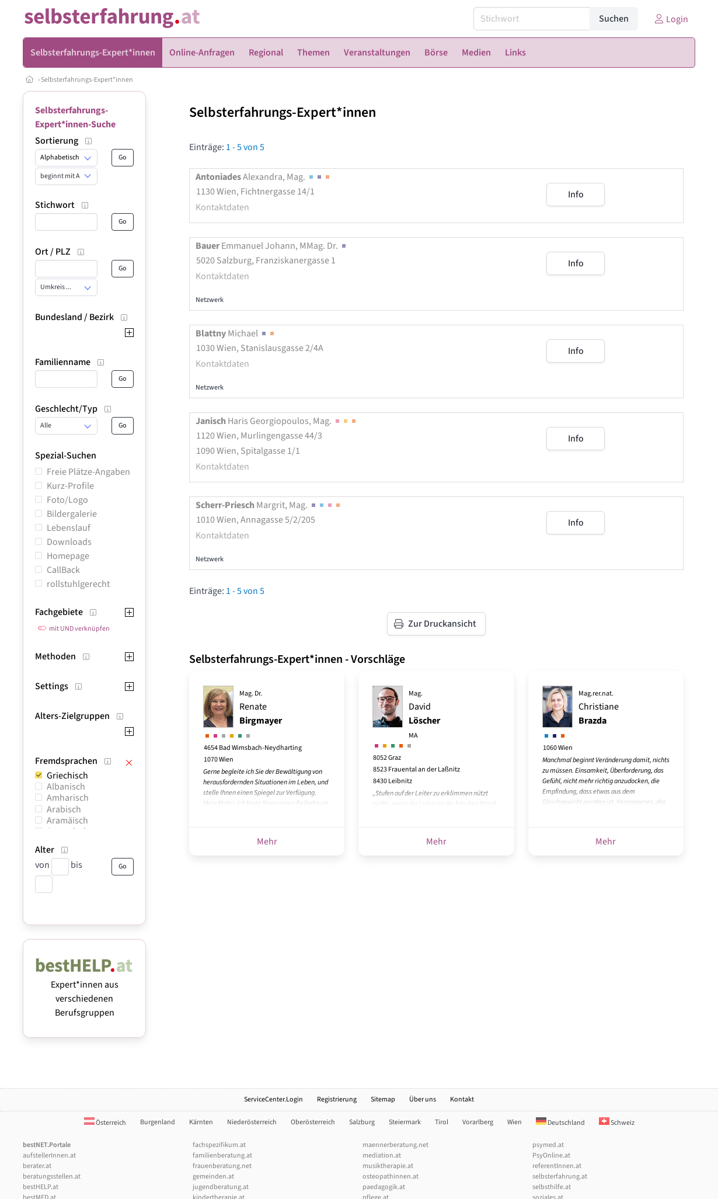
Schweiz (617, 1123)
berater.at (37, 1166)
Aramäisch (67, 820)
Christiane (598, 708)
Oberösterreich (313, 1122)
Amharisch (68, 797)
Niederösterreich (252, 1122)
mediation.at (382, 1155)
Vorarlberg (477, 1122)
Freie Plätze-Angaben (88, 471)
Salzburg (362, 1122)
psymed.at (548, 1145)
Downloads (69, 542)
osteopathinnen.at (391, 1176)
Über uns (422, 1099)
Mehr (267, 841)
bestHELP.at (40, 1187)
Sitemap (383, 1099)
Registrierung (337, 1099)
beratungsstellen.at (52, 1176)
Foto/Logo (67, 499)
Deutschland (560, 1123)
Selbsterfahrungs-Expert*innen (87, 80)
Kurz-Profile (70, 485)
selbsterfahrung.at (559, 1176)
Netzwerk (210, 300)
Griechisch (67, 775)
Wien (514, 1122)
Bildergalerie (72, 514)
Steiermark (405, 1122)
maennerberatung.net (395, 1145)
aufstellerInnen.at (49, 1155)
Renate (260, 708)
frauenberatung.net (222, 1166)
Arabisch (64, 809)
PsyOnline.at (551, 1155)
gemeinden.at (213, 1176)
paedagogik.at (384, 1187)
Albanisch (66, 786)
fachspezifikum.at (219, 1145)
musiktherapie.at (388, 1166)
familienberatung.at (222, 1155)
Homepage (68, 556)
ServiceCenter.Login (273, 1099)
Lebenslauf (68, 528)
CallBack (63, 570)
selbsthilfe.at (551, 1187)
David (424, 715)
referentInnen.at (556, 1166)
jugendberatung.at (221, 1187)
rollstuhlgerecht (78, 584)
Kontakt (462, 1099)
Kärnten (201, 1122)
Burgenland (157, 1122)
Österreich (105, 1123)
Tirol (441, 1122)
